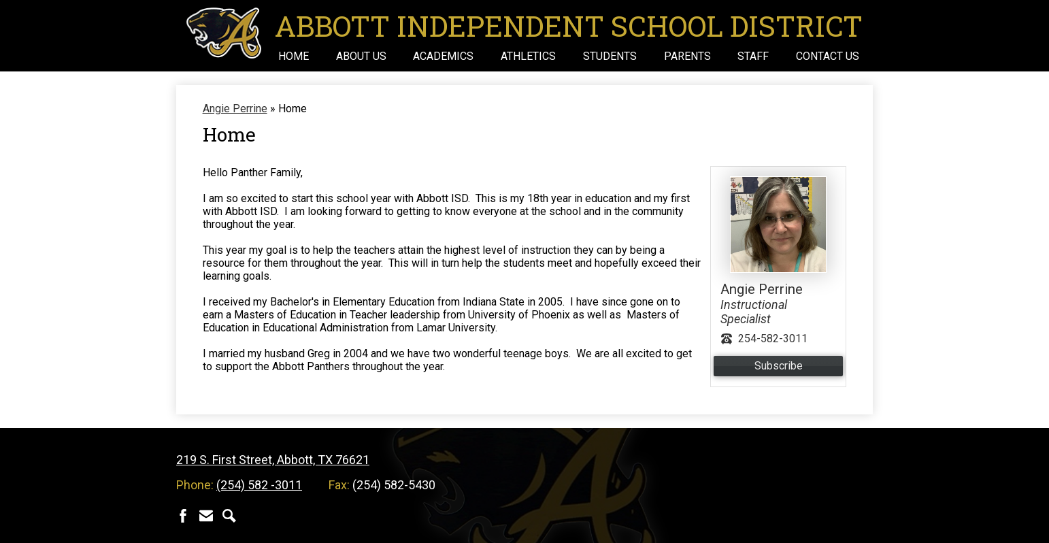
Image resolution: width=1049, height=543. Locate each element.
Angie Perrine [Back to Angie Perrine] (235, 108)
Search (229, 516)
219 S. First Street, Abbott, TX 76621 (272, 459)
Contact (206, 516)
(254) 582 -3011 (259, 485)
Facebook (183, 516)
